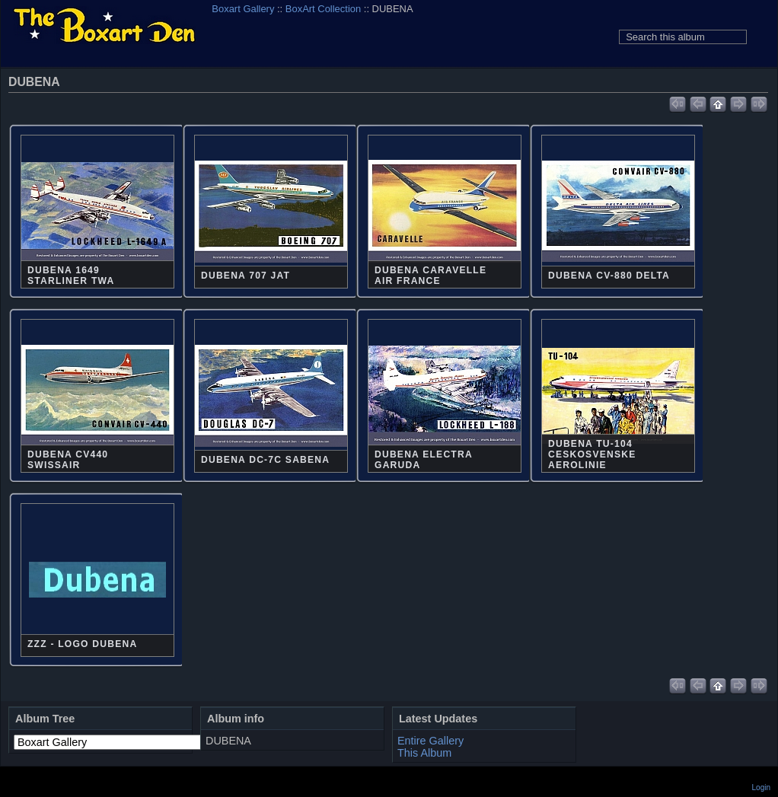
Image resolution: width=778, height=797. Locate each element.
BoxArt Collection (323, 8)
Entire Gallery (430, 741)
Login (761, 787)
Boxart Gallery (243, 8)
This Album (424, 753)
